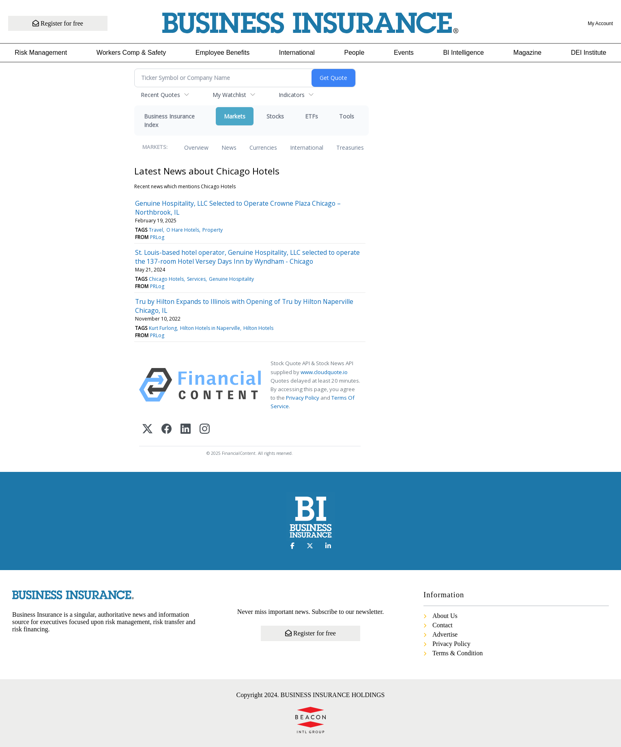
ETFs (311, 116)
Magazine (527, 52)
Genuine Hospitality (231, 279)
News (228, 147)
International (297, 52)
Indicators (292, 95)
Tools (346, 116)
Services (196, 279)
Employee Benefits (222, 52)
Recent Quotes (160, 95)
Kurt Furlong (163, 328)
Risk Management (41, 52)
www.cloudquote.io (324, 372)
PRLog (157, 237)
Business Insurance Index (169, 120)
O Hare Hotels (182, 229)
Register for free (57, 23)
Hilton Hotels (258, 328)
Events (404, 52)
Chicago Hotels (166, 279)
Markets (234, 116)
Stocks (275, 116)
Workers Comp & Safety (131, 52)
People (354, 52)
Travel (156, 229)
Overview (196, 147)
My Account (600, 23)
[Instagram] (204, 429)
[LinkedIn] (185, 429)
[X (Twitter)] (147, 429)
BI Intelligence (463, 52)
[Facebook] (166, 429)
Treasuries (350, 147)
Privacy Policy (302, 397)
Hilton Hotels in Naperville (210, 328)
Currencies (263, 147)
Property (212, 229)
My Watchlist (229, 95)
